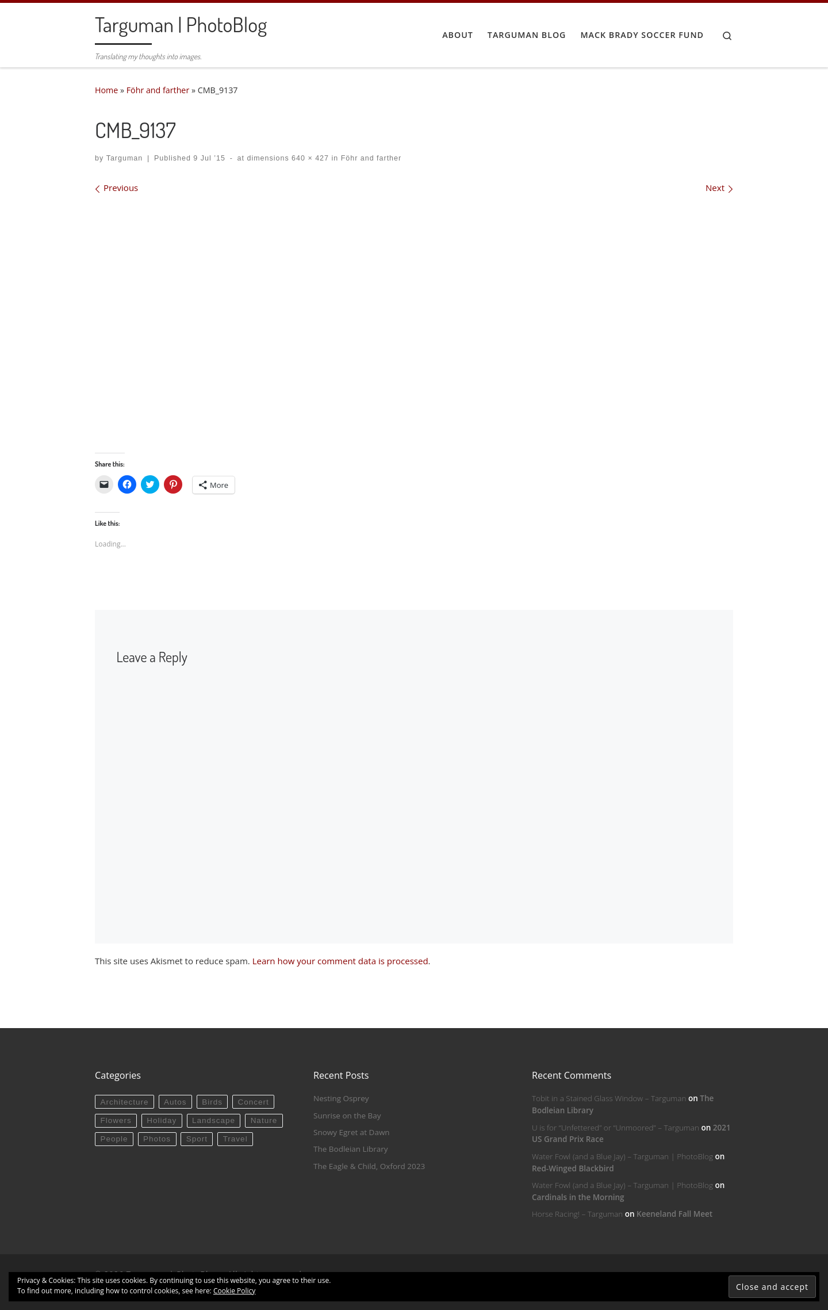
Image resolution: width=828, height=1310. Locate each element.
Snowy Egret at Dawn (351, 1132)
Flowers (115, 1120)
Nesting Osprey (341, 1098)
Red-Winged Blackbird (573, 1168)
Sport (197, 1139)
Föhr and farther (157, 90)
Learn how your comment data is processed (340, 961)
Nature (264, 1120)
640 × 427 (309, 158)
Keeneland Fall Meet (674, 1214)
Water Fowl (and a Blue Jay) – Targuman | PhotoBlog (622, 1156)
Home (106, 90)
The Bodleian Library (350, 1149)
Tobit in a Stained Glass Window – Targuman (609, 1098)
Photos (157, 1139)
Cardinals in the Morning (578, 1197)
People (114, 1139)
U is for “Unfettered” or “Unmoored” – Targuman (615, 1127)
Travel (235, 1139)
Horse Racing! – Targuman (577, 1214)
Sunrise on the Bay (347, 1115)
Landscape (213, 1120)
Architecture (124, 1102)
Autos (175, 1102)
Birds (212, 1102)
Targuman (124, 158)
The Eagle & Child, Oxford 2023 (369, 1166)
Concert (253, 1102)
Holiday (162, 1120)
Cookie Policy (234, 1291)
